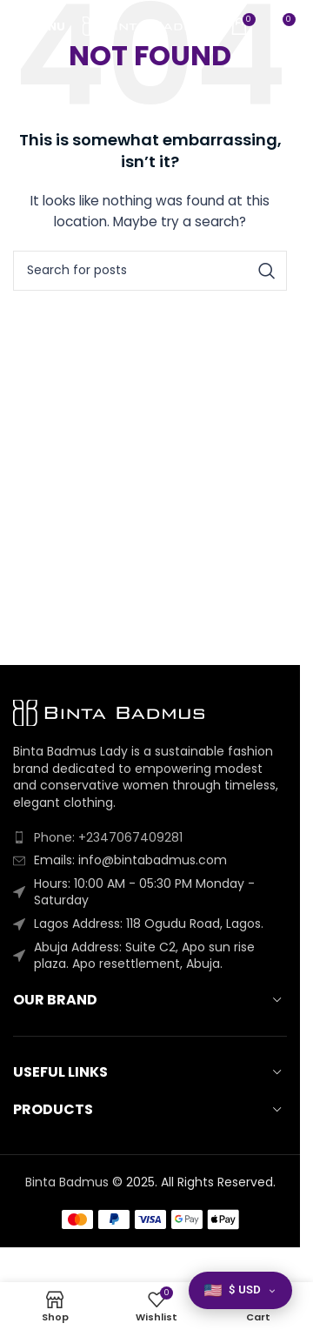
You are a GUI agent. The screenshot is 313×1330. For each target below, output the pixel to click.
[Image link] (108, 712)
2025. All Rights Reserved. (201, 1182)
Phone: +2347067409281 (108, 837)
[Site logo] (148, 25)
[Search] (150, 271)
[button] (240, 1290)
